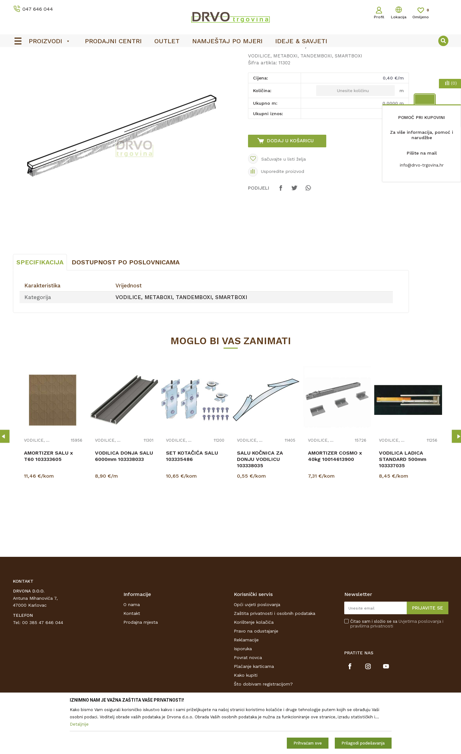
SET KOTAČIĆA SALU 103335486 (192, 503)
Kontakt (131, 660)
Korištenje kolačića (254, 669)
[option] (230, 54)
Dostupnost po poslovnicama (126, 309)
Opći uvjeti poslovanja (257, 651)
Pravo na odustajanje (256, 677)
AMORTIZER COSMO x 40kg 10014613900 (335, 503)
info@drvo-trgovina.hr (422, 165)
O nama (131, 651)
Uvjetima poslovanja (420, 668)
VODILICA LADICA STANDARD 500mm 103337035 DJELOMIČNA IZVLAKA (407, 509)
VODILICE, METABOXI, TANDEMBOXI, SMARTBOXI (154, 66)
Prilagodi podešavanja (363, 743)
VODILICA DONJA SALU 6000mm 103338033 (124, 503)
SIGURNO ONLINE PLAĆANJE (230, 53)
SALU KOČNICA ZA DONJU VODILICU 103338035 (260, 506)
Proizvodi (22, 66)
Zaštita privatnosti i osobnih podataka (274, 660)
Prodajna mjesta (140, 669)
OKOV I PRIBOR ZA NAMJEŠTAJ (68, 66)
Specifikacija (39, 309)
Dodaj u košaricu (290, 188)
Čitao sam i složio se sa (396, 670)
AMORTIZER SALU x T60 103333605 (48, 503)
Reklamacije (246, 686)
